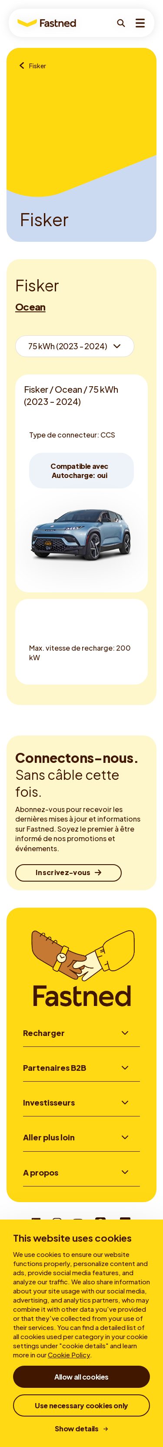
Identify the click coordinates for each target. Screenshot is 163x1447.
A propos (40, 1174)
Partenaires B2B (54, 1068)
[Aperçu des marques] (24, 66)
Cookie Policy (69, 1354)
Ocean (30, 307)
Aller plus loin (49, 1139)
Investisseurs (49, 1103)
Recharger (44, 1033)
